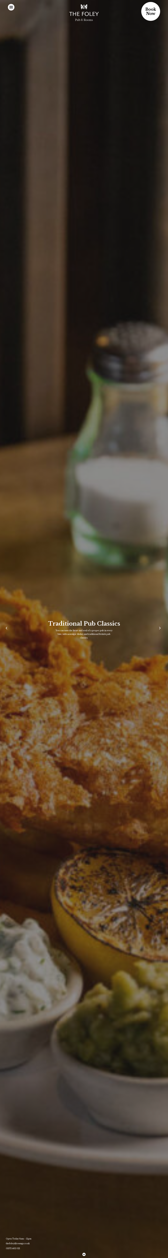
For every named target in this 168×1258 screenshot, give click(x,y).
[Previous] (7, 629)
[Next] (160, 629)
